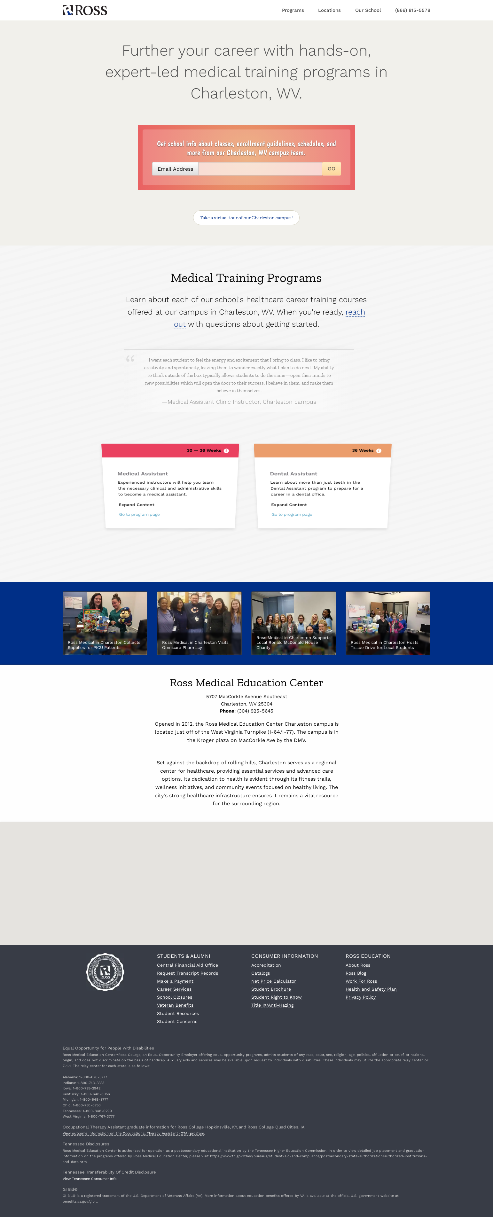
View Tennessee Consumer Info (90, 1179)
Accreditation (266, 965)
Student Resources (178, 1013)
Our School (368, 10)
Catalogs (260, 973)
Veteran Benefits (175, 1005)
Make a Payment (175, 981)
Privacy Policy (361, 997)
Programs (293, 10)
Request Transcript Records (187, 973)
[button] (246, 879)
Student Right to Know (276, 997)
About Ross (358, 965)
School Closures (174, 997)
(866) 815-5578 (412, 10)
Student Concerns (177, 1021)
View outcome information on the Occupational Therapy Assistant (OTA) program (133, 1133)
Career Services (174, 989)
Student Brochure (271, 989)
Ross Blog (356, 973)
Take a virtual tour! (246, 218)
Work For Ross (361, 981)
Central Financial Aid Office (187, 965)
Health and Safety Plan (371, 989)
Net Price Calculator (273, 981)
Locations (329, 10)
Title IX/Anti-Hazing (272, 1005)
